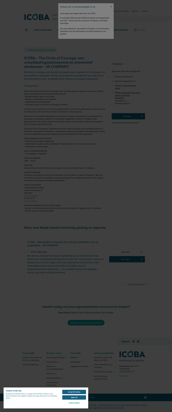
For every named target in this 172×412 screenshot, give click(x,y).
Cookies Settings (74, 403)
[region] (46, 397)
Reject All (74, 397)
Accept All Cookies (74, 392)
